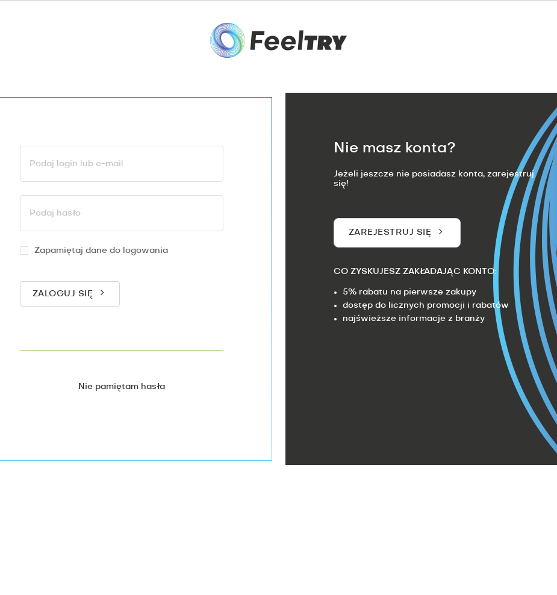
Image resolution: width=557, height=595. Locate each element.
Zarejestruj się (390, 232)
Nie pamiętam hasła (121, 386)
